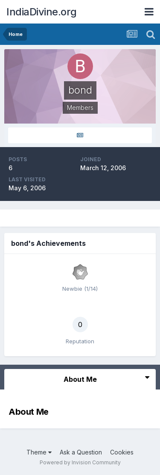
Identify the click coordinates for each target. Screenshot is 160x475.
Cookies (122, 452)
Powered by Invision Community (80, 462)
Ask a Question (81, 452)
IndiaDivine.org (41, 12)
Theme (39, 452)
